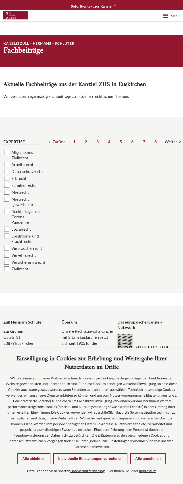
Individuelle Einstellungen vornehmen (90, 459)
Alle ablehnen (34, 459)
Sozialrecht (21, 229)
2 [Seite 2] (86, 141)
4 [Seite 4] (109, 141)
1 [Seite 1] (74, 141)
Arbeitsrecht (22, 164)
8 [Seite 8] (155, 141)
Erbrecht (19, 178)
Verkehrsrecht (23, 255)
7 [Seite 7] (144, 141)
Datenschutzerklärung (87, 471)
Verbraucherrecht (26, 248)
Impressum (147, 471)
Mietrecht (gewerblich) (22, 202)
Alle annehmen (148, 459)
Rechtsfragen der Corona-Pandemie (26, 217)
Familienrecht (23, 185)
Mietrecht (20, 192)
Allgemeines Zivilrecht (22, 155)
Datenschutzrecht (26, 171)
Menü (171, 16)
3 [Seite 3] (97, 141)
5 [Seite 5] (121, 141)
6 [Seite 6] (132, 141)
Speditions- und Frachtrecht (25, 239)
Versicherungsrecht (26, 262)
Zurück (58, 141)
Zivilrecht (19, 268)
